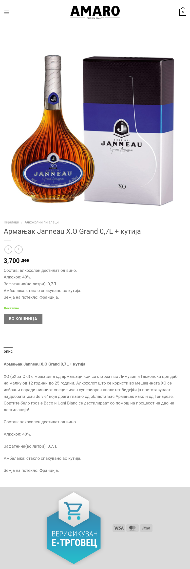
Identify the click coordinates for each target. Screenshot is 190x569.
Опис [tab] (8, 352)
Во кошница (23, 318)
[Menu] (7, 12)
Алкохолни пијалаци (41, 222)
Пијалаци (11, 222)
